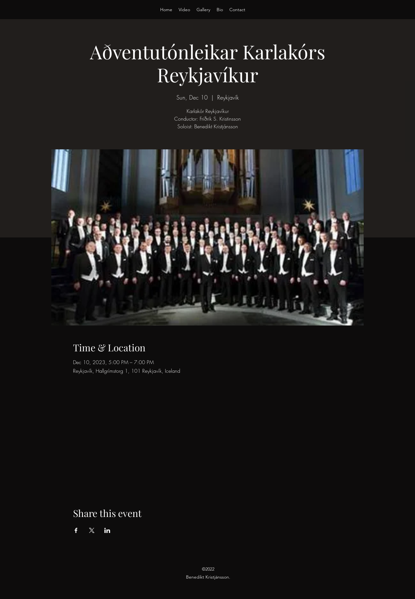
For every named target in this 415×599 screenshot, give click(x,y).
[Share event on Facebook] (76, 530)
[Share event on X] (92, 530)
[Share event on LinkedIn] (107, 530)
